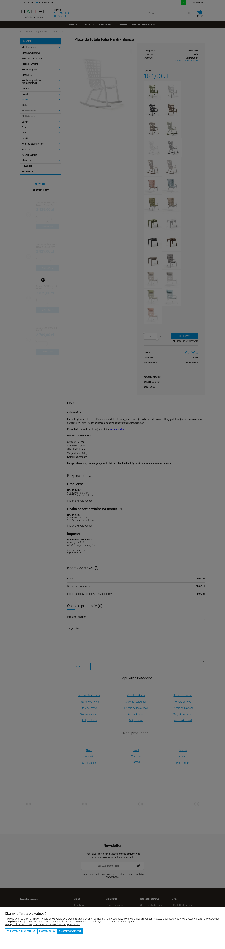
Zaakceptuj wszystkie (70, 931)
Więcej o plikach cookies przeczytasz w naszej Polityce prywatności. (42, 924)
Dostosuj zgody (47, 931)
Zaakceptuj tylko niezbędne (21, 931)
